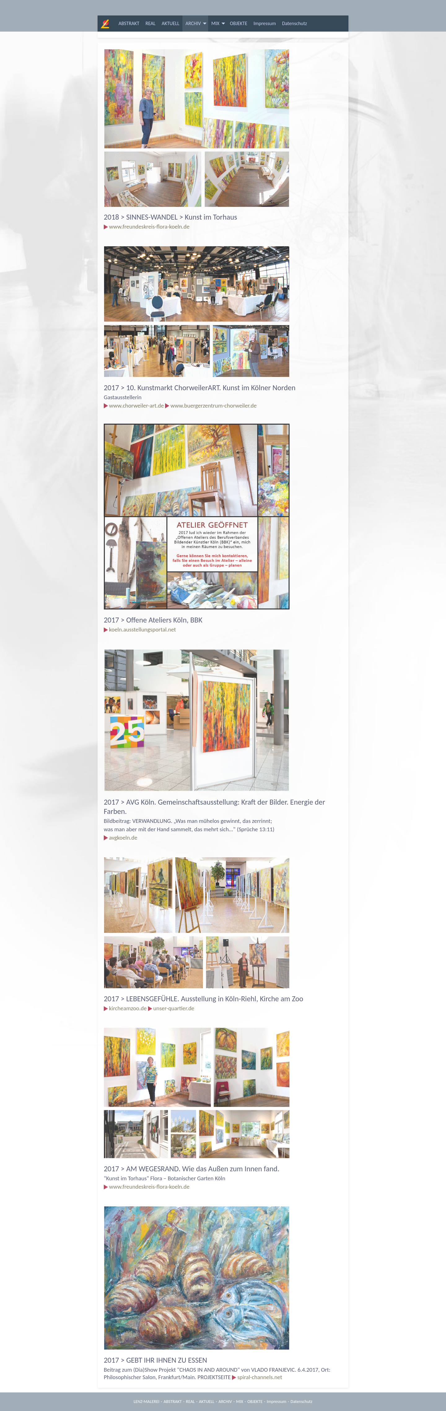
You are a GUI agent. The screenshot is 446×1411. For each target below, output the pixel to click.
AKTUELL (170, 23)
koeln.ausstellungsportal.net (142, 629)
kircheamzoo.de (128, 1008)
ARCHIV (193, 23)
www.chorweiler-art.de (136, 405)
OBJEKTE (238, 23)
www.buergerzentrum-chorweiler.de (213, 405)
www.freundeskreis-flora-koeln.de (149, 226)
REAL (150, 23)
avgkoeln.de (123, 837)
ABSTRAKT (129, 23)
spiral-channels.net (259, 1377)
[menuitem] (129, 23)
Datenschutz (294, 23)
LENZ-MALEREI (147, 1401)
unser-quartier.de (173, 1008)
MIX (215, 23)
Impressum (264, 23)
